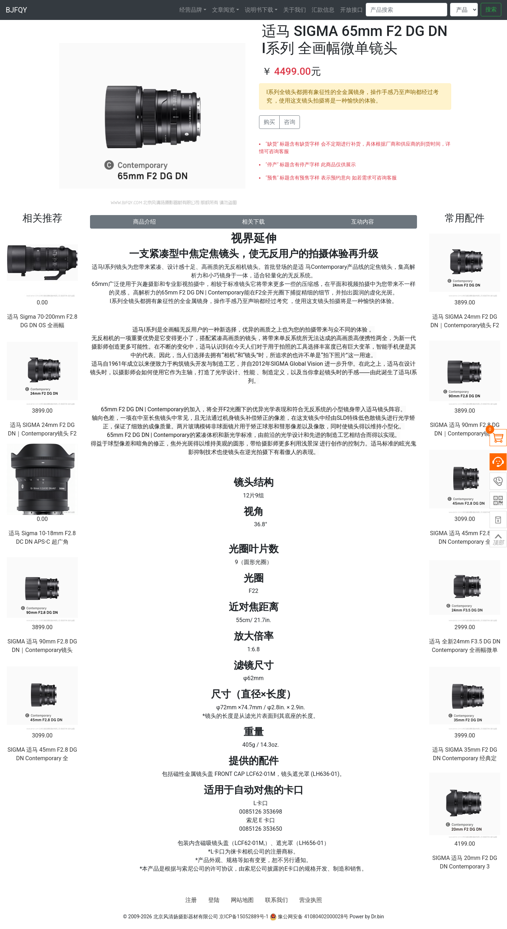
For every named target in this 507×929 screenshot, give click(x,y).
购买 (269, 122)
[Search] (406, 9)
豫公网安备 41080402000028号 (309, 916)
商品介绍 (144, 221)
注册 (191, 900)
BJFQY (16, 10)
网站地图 (242, 900)
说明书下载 (259, 9)
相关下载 (253, 221)
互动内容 (362, 221)
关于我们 (294, 9)
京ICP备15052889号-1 (243, 916)
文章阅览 (223, 9)
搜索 (491, 9)
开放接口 (351, 9)
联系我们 (276, 900)
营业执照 (310, 900)
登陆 (214, 900)
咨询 (289, 122)
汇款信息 (323, 9)
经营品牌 (190, 9)
